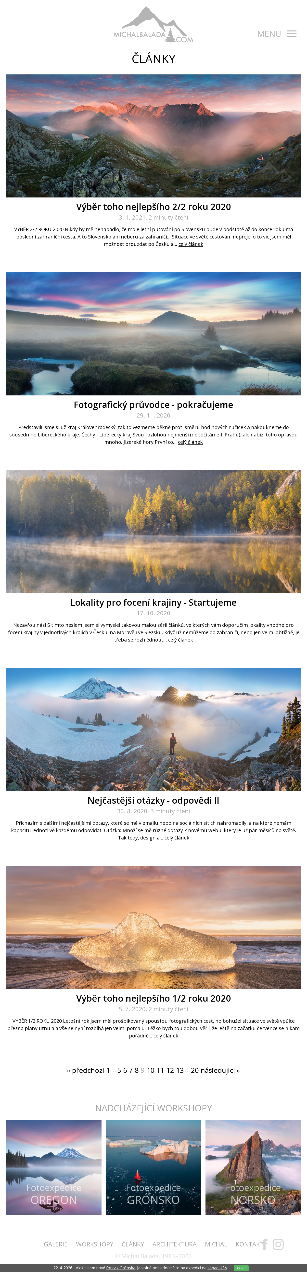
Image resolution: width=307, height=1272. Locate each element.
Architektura (175, 1244)
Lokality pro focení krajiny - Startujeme (153, 602)
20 (195, 1070)
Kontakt (250, 1244)
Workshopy (94, 1244)
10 (150, 1070)
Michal (216, 1244)
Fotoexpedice (53, 1194)
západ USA (217, 1268)
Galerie (56, 1244)
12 (170, 1070)
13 (180, 1070)
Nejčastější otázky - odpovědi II (153, 800)
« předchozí (85, 1070)
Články (133, 1244)
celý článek (191, 244)
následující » (220, 1070)
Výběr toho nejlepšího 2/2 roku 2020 (153, 207)
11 (160, 1070)
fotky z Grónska (120, 1268)
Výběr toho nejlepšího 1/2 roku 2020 (153, 998)
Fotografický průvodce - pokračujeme (153, 405)
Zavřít (241, 1268)
